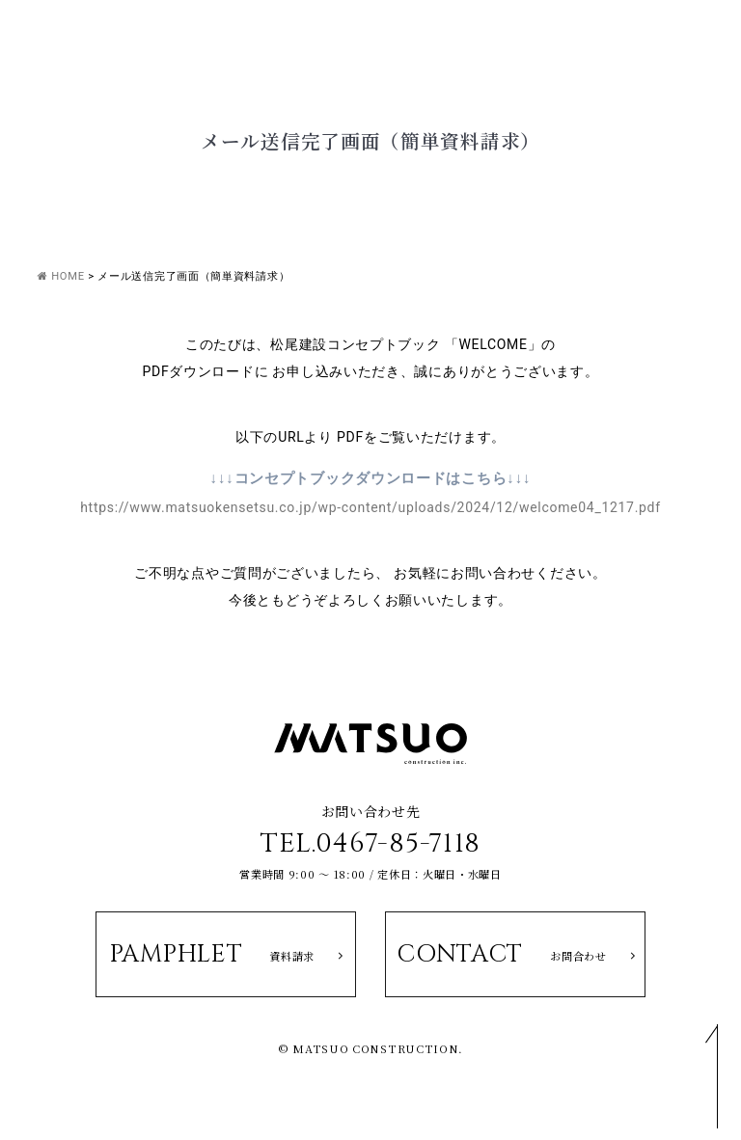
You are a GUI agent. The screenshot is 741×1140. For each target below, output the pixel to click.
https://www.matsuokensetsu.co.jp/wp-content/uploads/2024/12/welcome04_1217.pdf (370, 507)
